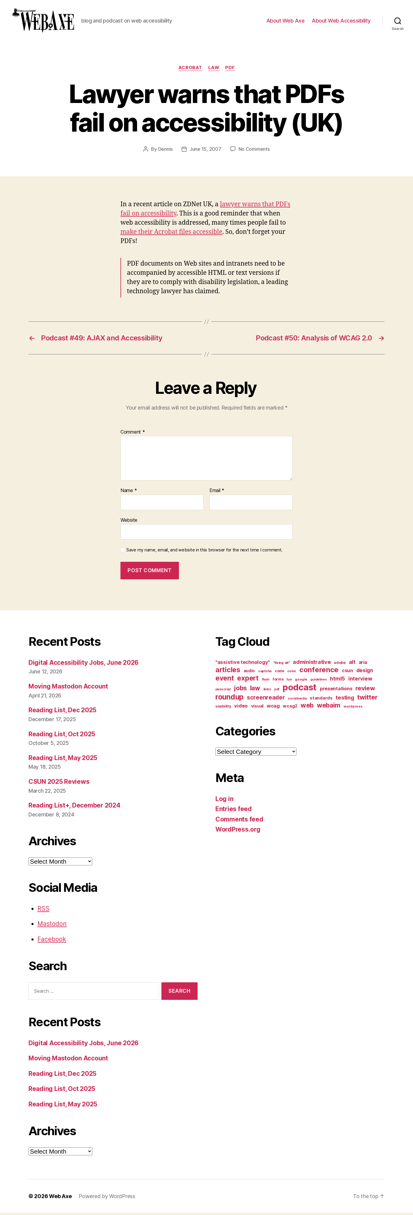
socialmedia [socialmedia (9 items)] (297, 700)
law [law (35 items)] (255, 690)
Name (128, 492)
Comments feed (239, 821)
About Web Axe (285, 21)
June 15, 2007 (205, 151)
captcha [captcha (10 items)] (264, 673)
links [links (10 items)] (267, 691)
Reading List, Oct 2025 (61, 736)
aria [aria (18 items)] (363, 664)
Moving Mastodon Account (68, 688)
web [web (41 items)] (307, 707)
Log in (224, 800)
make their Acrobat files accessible (171, 234)
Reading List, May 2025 (62, 760)
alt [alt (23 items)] (352, 664)
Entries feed (233, 811)
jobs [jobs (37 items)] (240, 690)
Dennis (165, 151)
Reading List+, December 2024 (74, 807)
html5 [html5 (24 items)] (337, 680)
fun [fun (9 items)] (289, 681)
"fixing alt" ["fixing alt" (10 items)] (281, 664)
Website (128, 522)
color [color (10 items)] (291, 673)
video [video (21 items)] (241, 707)
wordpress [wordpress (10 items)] (353, 708)
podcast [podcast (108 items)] (299, 689)
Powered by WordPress (107, 1198)
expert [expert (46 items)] (247, 680)
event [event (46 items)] (224, 680)
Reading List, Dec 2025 (62, 712)
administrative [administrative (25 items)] (312, 664)
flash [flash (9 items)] (266, 681)
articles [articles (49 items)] (227, 671)
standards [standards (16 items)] (321, 699)
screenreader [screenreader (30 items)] (266, 699)
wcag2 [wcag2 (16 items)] (290, 707)
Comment (132, 434)
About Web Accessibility (341, 21)
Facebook (51, 941)
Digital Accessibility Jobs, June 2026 (83, 664)
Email (216, 492)
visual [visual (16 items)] (257, 707)
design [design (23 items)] (364, 672)
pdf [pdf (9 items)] (276, 691)
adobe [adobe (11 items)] (340, 664)
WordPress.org (237, 831)
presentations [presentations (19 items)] (336, 690)
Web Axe (60, 1198)
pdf (230, 69)
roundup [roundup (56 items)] (229, 698)
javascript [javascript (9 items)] (223, 691)
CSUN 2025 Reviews (58, 783)
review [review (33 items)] (365, 690)
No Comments (254, 151)
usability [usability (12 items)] (223, 708)
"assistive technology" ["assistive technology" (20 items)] (242, 664)
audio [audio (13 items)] (249, 672)
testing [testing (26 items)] (345, 699)
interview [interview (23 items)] (360, 680)
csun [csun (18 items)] (347, 672)
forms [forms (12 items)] (278, 681)
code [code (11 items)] (279, 672)
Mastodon (52, 926)
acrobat (190, 69)
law (214, 69)
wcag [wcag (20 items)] (273, 707)
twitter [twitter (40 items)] (367, 699)
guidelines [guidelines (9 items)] (318, 681)
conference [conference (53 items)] (319, 671)
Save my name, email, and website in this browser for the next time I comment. (204, 552)
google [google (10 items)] (301, 681)
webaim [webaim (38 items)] (328, 707)
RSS (43, 910)
